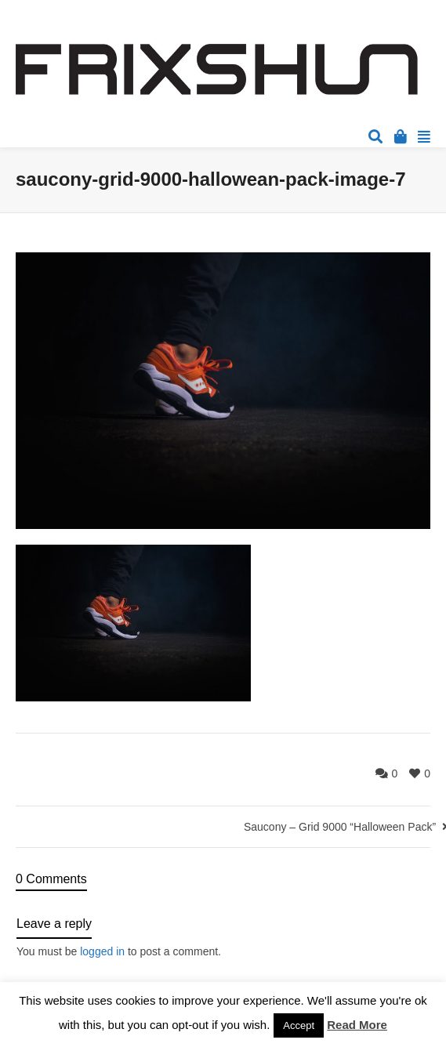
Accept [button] (298, 1025)
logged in (102, 951)
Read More (357, 1024)
